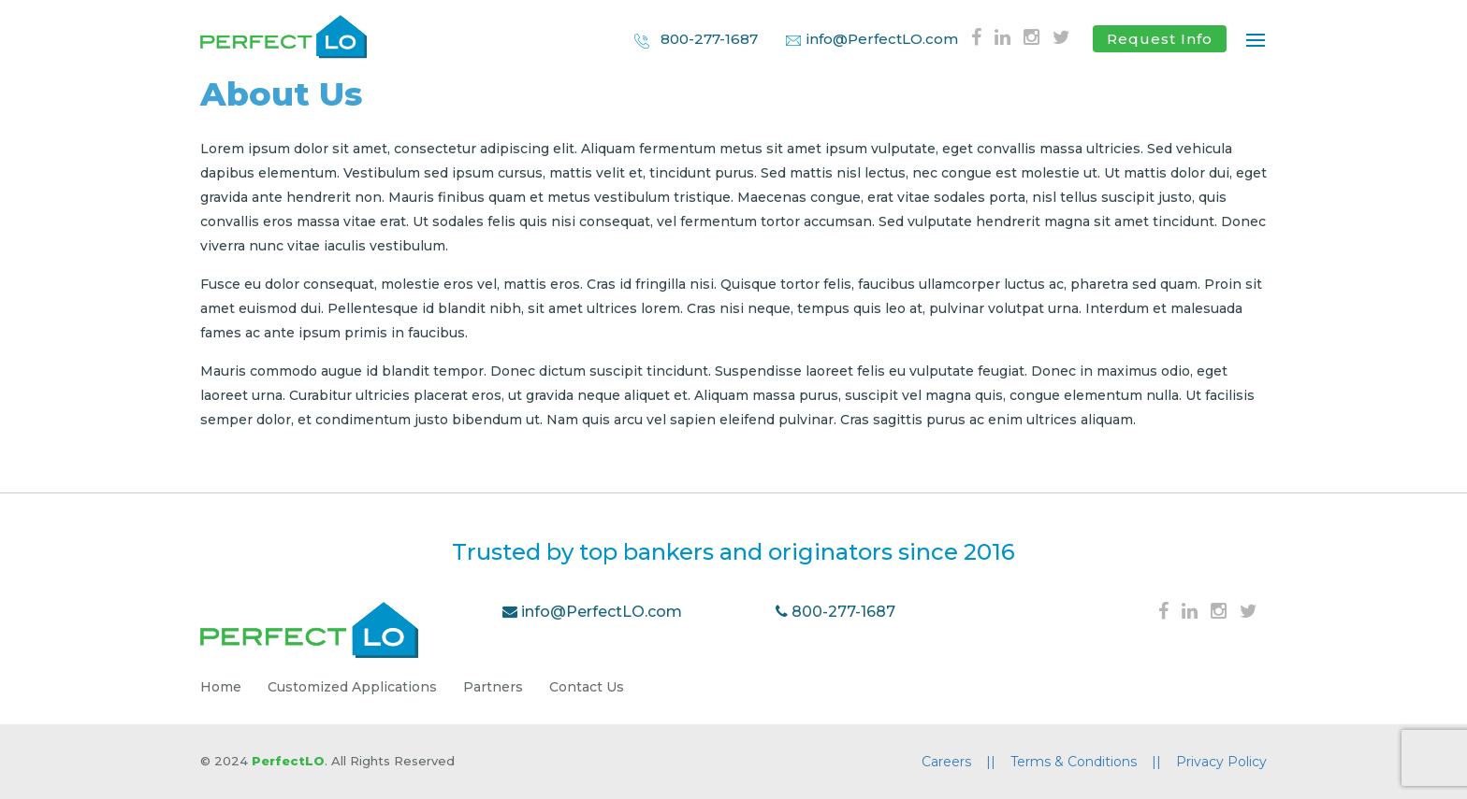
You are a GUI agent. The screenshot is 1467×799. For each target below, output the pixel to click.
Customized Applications (352, 686)
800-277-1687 (695, 40)
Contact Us (586, 686)
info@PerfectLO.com (871, 39)
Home (220, 686)
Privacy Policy (1221, 761)
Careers (958, 761)
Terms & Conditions (1085, 761)
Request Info (1160, 39)
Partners (493, 686)
